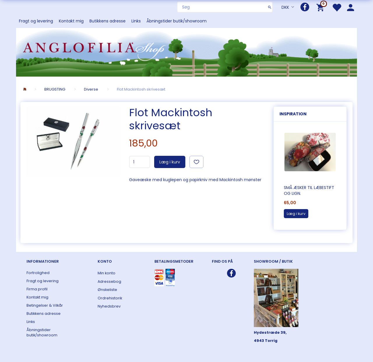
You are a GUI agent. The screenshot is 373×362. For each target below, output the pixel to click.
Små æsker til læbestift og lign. (309, 190)
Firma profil (37, 289)
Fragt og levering (36, 21)
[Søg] (269, 7)
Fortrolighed (38, 272)
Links (136, 21)
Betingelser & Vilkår (45, 305)
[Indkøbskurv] (321, 7)
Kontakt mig (71, 21)
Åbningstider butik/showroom (177, 21)
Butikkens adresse (107, 21)
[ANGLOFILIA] (186, 51)
